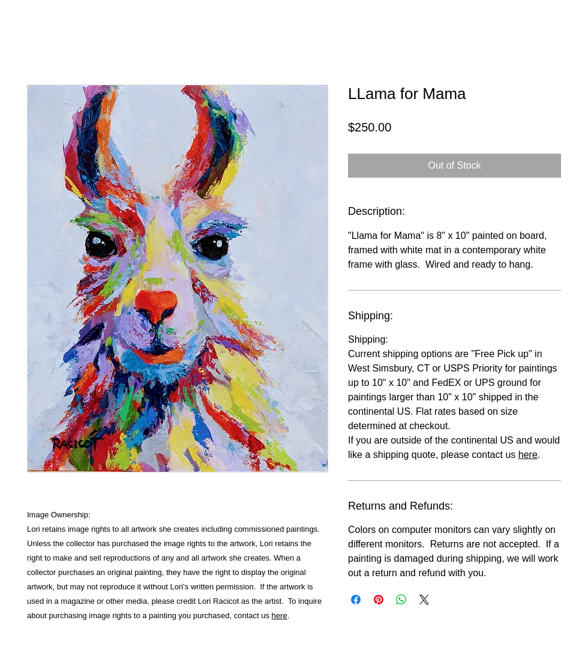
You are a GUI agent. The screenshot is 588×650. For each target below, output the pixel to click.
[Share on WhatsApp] (401, 599)
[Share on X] (424, 599)
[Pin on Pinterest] (378, 599)
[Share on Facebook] (356, 599)
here (279, 615)
